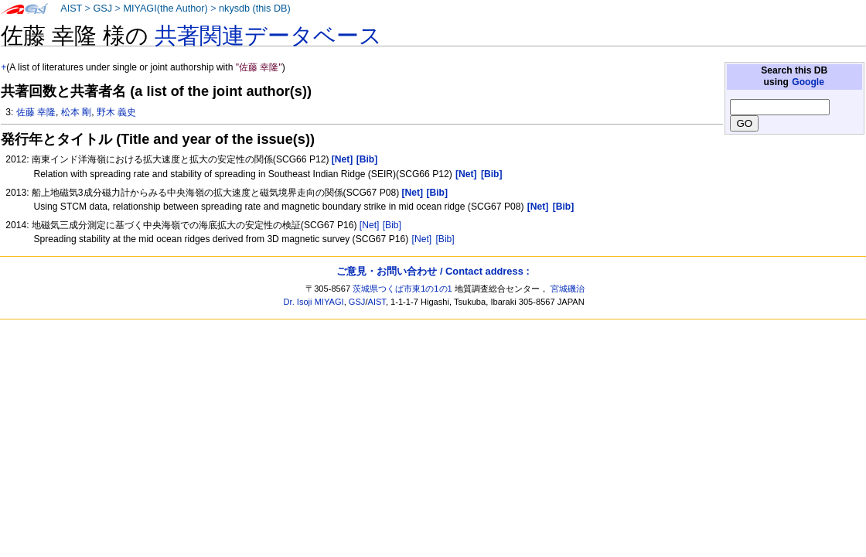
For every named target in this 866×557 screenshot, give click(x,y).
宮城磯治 (568, 288)
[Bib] (392, 225)
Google (808, 82)
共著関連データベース (268, 35)
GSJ (102, 8)
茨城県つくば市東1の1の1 (402, 288)
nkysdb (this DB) (255, 8)
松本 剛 (76, 112)
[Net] (370, 225)
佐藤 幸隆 (36, 112)
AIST (71, 8)
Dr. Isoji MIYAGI (314, 301)
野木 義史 (116, 112)
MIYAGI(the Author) (165, 8)
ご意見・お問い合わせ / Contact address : (432, 271)
